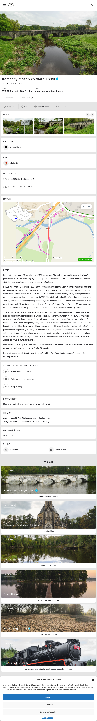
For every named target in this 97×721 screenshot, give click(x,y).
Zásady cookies (47, 718)
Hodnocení (27, 98)
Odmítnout (48, 704)
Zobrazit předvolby (48, 712)
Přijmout (48, 697)
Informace (8, 98)
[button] (93, 679)
